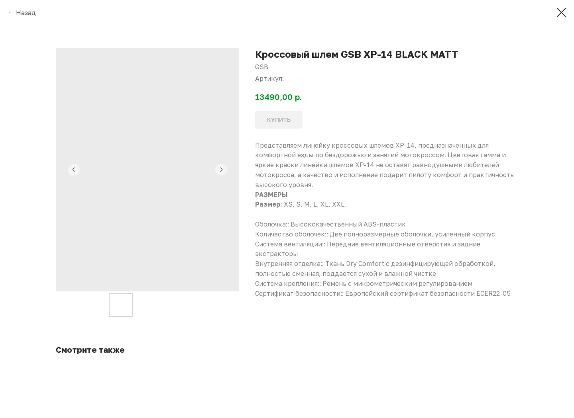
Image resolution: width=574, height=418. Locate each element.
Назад (26, 13)
